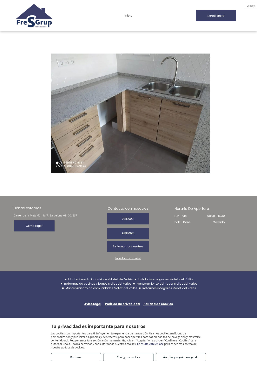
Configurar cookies (128, 357)
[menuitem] (128, 16)
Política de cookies (158, 304)
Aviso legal (92, 304)
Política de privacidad (122, 304)
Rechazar (76, 357)
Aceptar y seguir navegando (181, 357)
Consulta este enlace (150, 344)
